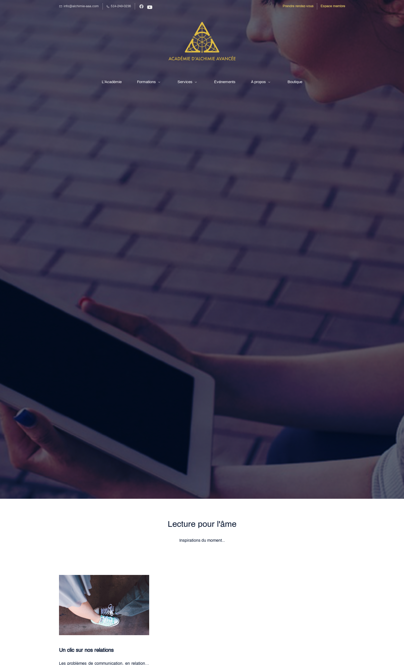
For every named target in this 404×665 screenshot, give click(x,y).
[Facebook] (141, 6)
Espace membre (333, 6)
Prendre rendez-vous (298, 6)
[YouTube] (150, 7)
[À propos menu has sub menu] (261, 82)
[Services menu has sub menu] (188, 82)
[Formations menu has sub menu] (149, 82)
